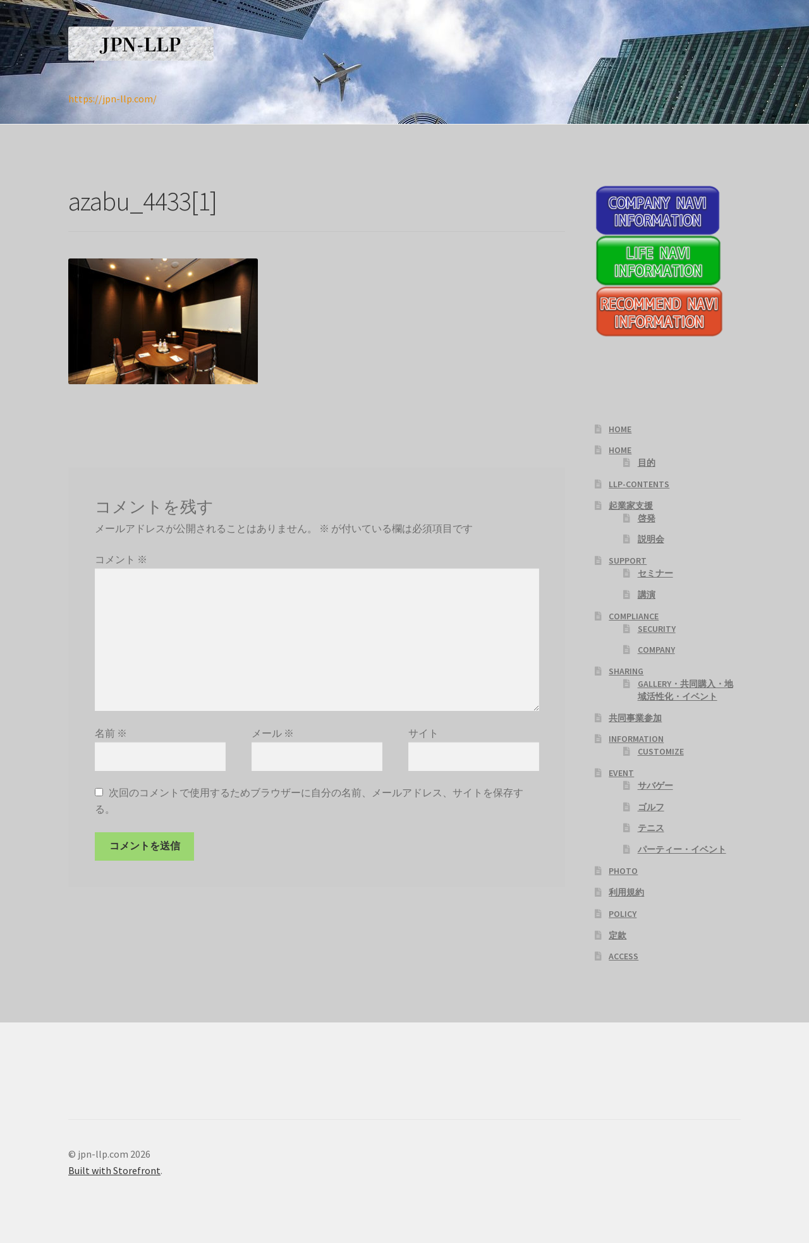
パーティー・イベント (682, 849)
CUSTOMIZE (661, 751)
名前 (111, 733)
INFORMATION (636, 738)
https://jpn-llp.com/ (112, 98)
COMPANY (656, 649)
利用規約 (626, 892)
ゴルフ (651, 807)
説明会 (651, 539)
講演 (646, 594)
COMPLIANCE (634, 616)
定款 (617, 935)
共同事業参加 (635, 718)
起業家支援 (631, 505)
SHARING (626, 671)
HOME (620, 429)
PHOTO (623, 870)
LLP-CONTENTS (639, 484)
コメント (121, 559)
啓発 (646, 518)
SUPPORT (628, 560)
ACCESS (623, 956)
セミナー (655, 573)
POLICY (622, 913)
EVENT (621, 773)
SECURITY (657, 628)
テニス (651, 828)
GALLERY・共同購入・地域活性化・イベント (685, 690)
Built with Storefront (114, 1170)
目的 (646, 462)
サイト (423, 733)
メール (273, 733)
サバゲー (655, 785)
